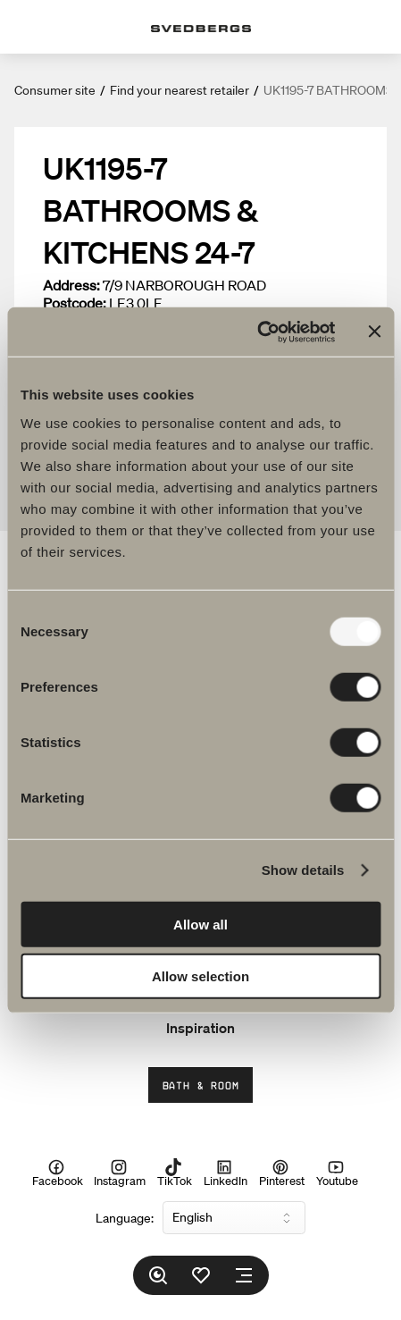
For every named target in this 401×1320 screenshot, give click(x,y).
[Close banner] (374, 331)
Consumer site (55, 90)
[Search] (158, 1275)
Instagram (120, 1172)
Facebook (57, 1172)
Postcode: (74, 303)
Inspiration (200, 1028)
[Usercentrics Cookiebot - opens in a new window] (257, 331)
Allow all (200, 923)
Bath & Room (201, 1085)
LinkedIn (225, 1172)
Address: (71, 285)
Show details (303, 870)
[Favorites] (201, 1275)
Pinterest (282, 1172)
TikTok (174, 1172)
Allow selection (200, 976)
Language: (125, 1218)
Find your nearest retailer (179, 90)
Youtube (337, 1172)
